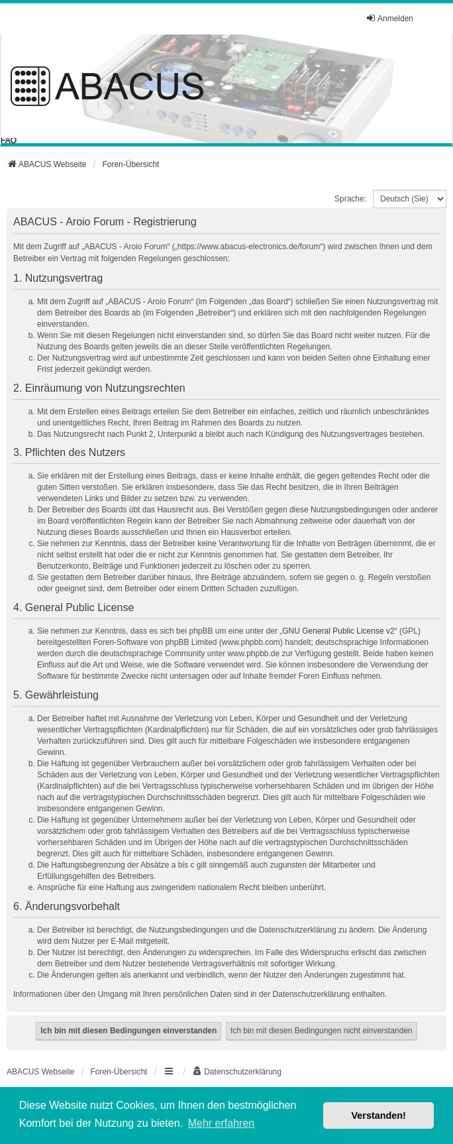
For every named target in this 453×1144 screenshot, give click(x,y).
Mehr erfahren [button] (221, 1123)
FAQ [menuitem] (9, 140)
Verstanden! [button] (379, 1115)
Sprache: (350, 198)
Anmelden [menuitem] (389, 18)
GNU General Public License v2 (338, 631)
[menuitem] (236, 1072)
